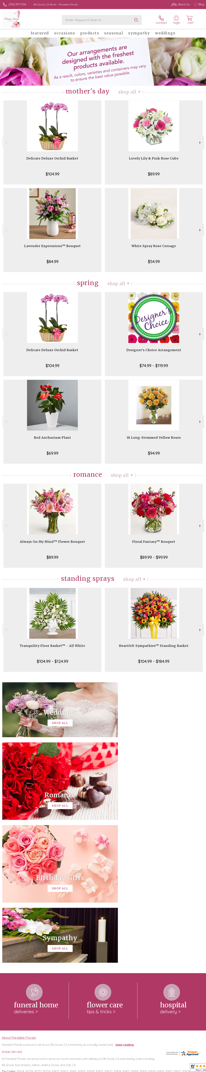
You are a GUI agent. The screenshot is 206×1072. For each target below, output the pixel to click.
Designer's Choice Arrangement (153, 350)
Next (200, 142)
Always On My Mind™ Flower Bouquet (52, 542)
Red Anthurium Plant (52, 438)
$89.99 (154, 174)
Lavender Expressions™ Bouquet (52, 246)
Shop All (127, 92)
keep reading (125, 902)
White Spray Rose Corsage (153, 246)
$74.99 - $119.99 (153, 365)
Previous (5, 142)
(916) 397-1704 (17, 4)
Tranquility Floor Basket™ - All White (52, 646)
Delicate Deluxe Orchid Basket (52, 158)
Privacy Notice (145, 1068)
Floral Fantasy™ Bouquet (153, 542)
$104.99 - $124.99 (52, 661)
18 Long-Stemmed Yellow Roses (154, 438)
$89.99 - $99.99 (154, 557)
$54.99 (154, 261)
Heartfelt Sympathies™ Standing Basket (154, 646)
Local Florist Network (170, 1068)
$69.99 (52, 453)
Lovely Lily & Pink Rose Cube (154, 158)
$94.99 (154, 453)
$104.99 (52, 174)
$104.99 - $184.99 (153, 661)
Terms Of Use (124, 1068)
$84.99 (52, 261)
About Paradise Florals (19, 895)
